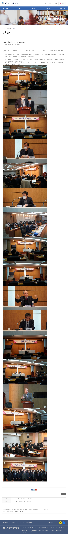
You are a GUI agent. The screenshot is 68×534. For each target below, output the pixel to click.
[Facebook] (64, 522)
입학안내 (19, 8)
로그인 (46, 3)
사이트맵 (55, 3)
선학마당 (48, 8)
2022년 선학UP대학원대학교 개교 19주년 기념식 (21, 502)
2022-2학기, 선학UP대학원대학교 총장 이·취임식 (22, 499)
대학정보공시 (15, 522)
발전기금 (62, 8)
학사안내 (34, 8)
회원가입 (50, 3)
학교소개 (5, 8)
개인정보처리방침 (6, 522)
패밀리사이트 (51, 522)
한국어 (62, 3)
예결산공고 (22, 522)
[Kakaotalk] (60, 522)
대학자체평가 (29, 522)
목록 (63, 494)
